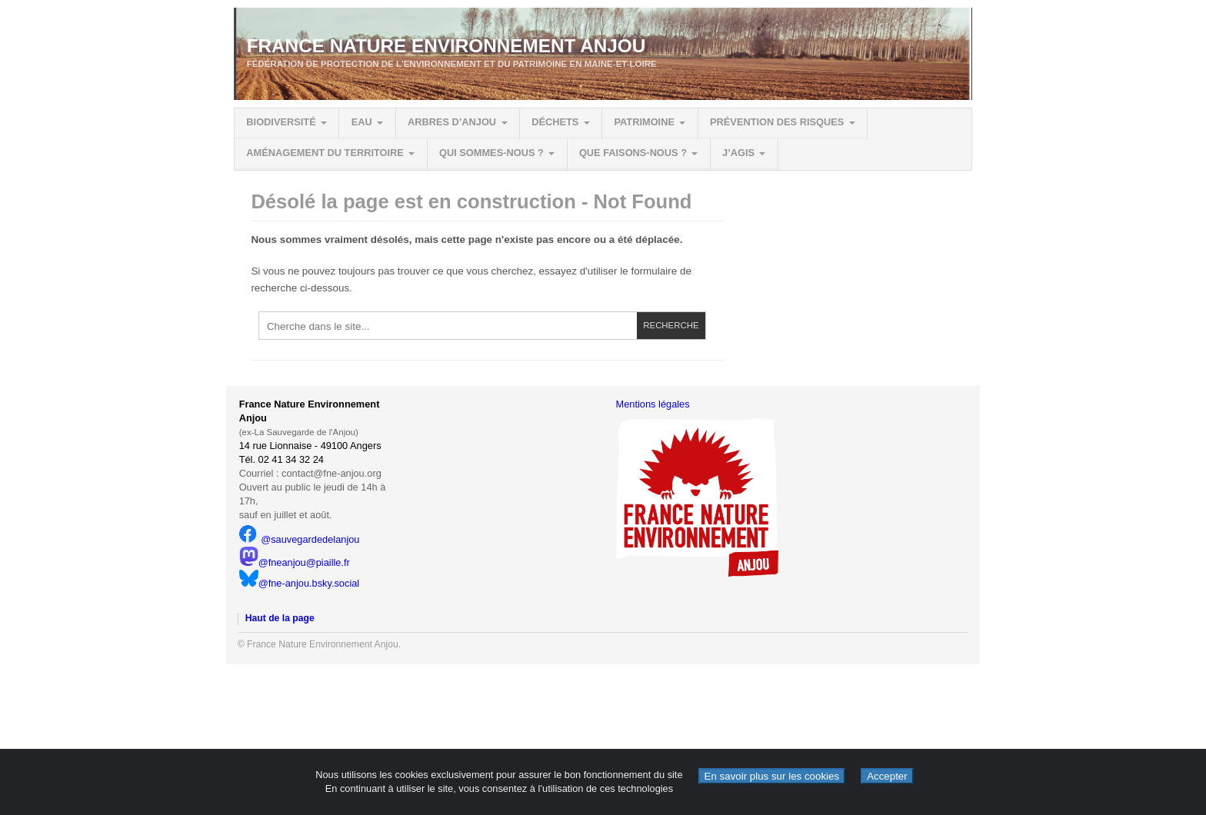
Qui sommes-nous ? (491, 152)
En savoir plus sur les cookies (772, 776)
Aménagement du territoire (325, 152)
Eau (361, 122)
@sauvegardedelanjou (299, 539)
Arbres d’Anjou (452, 122)
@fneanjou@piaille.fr (294, 562)
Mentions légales (653, 404)
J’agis (738, 152)
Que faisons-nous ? (633, 152)
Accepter (887, 776)
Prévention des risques (777, 122)
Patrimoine (644, 122)
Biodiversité (280, 122)
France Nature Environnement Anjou (446, 45)
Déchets (554, 122)
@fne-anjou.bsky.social (299, 583)
